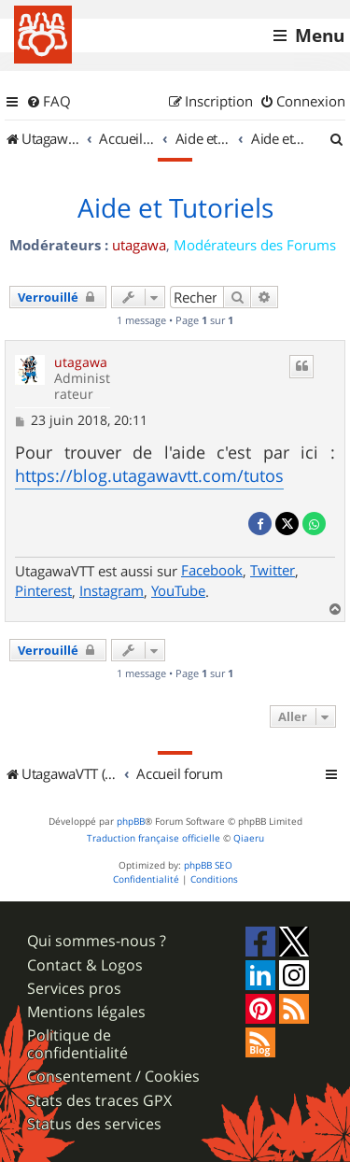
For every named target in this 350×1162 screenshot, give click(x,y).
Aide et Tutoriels (175, 208)
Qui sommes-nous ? (96, 941)
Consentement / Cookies (113, 1076)
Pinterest (43, 590)
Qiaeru (248, 838)
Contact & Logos (85, 965)
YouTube (178, 590)
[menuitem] (48, 102)
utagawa (139, 244)
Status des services (94, 1124)
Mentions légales (86, 1012)
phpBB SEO (208, 865)
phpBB (131, 821)
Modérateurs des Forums (255, 244)
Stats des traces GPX (99, 1101)
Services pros (74, 989)
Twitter (272, 569)
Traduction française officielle (153, 838)
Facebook (212, 569)
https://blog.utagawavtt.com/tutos (149, 475)
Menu (319, 35)
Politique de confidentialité (77, 1044)
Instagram (111, 590)
